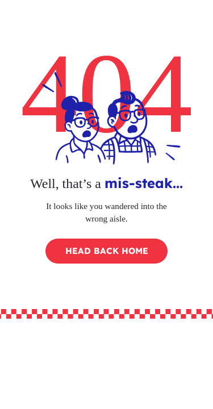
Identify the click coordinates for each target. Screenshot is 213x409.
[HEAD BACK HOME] (106, 251)
